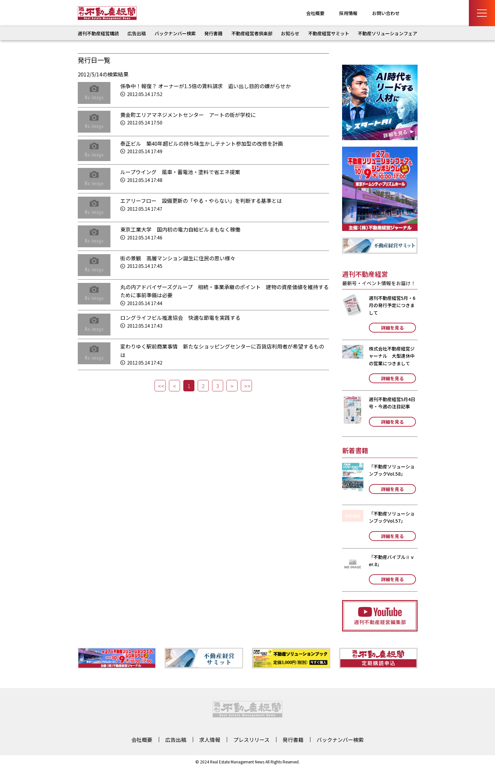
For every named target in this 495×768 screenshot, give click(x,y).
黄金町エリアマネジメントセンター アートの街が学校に (188, 115)
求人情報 (209, 739)
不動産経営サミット (328, 33)
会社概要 (315, 13)
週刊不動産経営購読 (98, 33)
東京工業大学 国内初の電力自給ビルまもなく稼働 (180, 229)
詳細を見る (392, 327)
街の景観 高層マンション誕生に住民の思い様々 (177, 258)
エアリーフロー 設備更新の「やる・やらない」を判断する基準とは (201, 200)
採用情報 (348, 13)
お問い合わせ (386, 13)
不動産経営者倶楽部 (251, 33)
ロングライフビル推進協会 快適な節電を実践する (180, 317)
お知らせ (290, 33)
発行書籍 (213, 33)
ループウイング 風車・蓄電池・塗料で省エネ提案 (180, 172)
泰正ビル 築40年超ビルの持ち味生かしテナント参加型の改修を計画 (201, 143)
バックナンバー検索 (175, 33)
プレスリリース (251, 739)
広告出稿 (136, 33)
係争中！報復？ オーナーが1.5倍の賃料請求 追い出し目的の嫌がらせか (205, 86)
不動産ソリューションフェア (387, 33)
